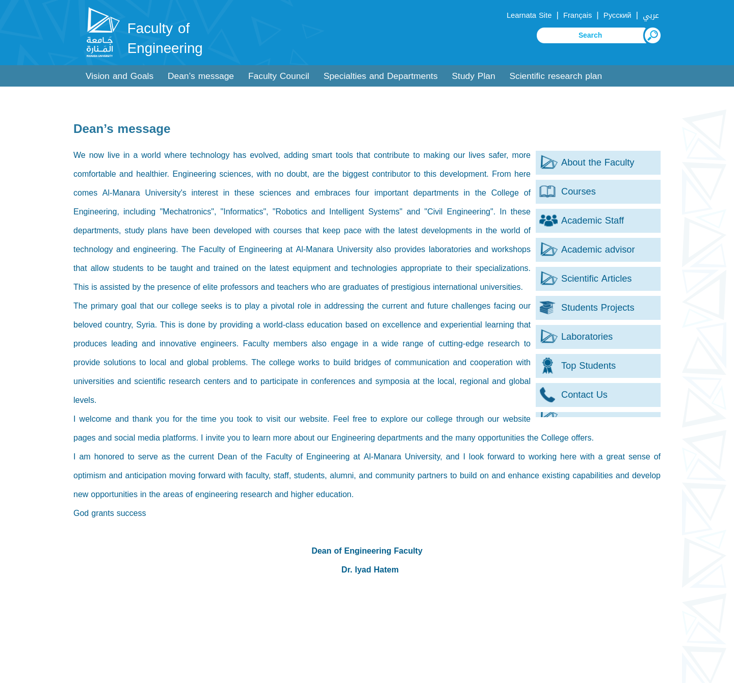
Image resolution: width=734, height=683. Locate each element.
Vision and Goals (119, 76)
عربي (651, 15)
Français (577, 15)
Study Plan (473, 76)
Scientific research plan (556, 76)
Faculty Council (278, 76)
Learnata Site (529, 15)
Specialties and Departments (381, 76)
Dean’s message (201, 76)
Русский (618, 15)
